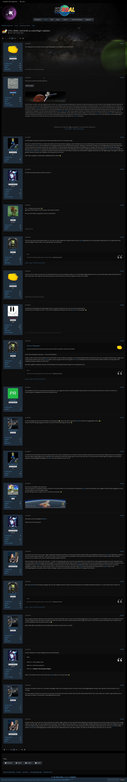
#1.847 (122, 271)
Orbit (109, 149)
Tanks (75, 359)
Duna (97, 112)
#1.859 (122, 685)
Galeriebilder (41, 263)
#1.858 (122, 649)
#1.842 (122, 77)
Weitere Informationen (113, 780)
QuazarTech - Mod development (74, 129)
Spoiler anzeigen (29, 85)
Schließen (122, 780)
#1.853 (122, 483)
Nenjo (11, 33)
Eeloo (59, 111)
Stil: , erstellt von (63, 777)
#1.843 (122, 137)
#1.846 (122, 237)
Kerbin (38, 107)
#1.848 (122, 305)
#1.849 (122, 341)
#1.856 (122, 581)
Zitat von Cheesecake (33, 346)
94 (15, 38)
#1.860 (122, 719)
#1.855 (122, 551)
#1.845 (122, 205)
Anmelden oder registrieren (10, 1)
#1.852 (122, 451)
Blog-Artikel (7, 69)
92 (9, 38)
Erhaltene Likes (8, 63)
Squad (78, 421)
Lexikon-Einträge (8, 105)
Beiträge (7, 65)
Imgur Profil (32, 263)
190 (20, 38)
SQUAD (81, 240)
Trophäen (7, 191)
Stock (46, 359)
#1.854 (122, 515)
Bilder (6, 67)
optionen (44, 519)
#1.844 (122, 169)
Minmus (109, 112)
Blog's (26, 263)
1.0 (51, 561)
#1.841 (122, 43)
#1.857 (122, 615)
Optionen (105, 566)
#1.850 (122, 387)
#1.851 (122, 417)
